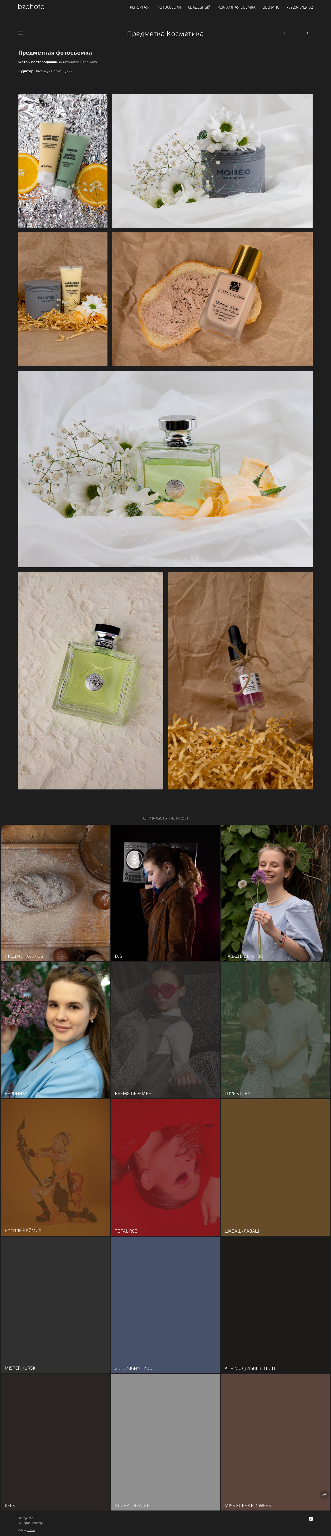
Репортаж (139, 7)
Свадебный (199, 7)
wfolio (31, 1530)
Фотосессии (169, 7)
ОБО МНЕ (271, 7)
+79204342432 (299, 7)
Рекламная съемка (236, 7)
